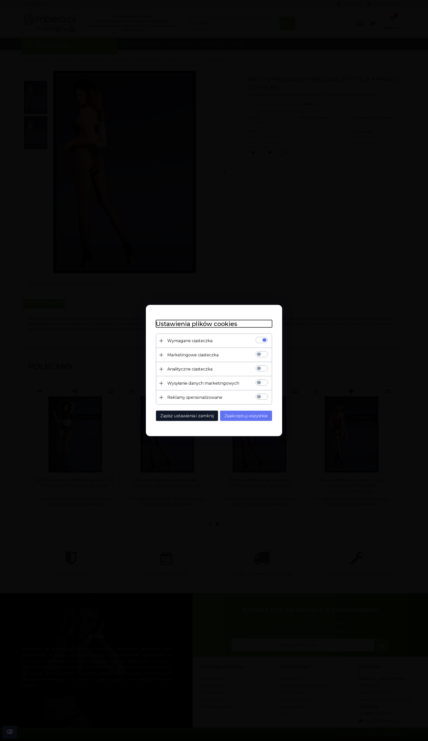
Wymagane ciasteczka (189, 340)
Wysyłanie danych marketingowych (203, 383)
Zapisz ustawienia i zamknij (187, 415)
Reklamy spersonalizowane (194, 397)
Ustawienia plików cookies (196, 324)
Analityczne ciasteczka (189, 369)
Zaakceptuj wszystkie (246, 415)
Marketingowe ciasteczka (193, 355)
